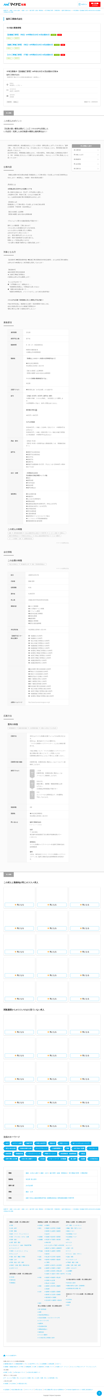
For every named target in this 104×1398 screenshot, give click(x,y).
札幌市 (47, 1225)
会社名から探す (71, 1283)
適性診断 (51, 1364)
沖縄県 (54, 1297)
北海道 (41, 1225)
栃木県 (53, 1237)
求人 (11, 1372)
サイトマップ (29, 1389)
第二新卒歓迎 (42, 1309)
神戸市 (63, 1274)
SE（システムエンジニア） (81, 1143)
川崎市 (53, 1248)
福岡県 (47, 1291)
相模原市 (59, 1248)
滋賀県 (47, 1268)
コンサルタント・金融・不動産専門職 (21, 1245)
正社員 (42, 1159)
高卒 (68, 1305)
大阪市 (53, 1274)
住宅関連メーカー (72, 1234)
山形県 (53, 1231)
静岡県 (53, 1259)
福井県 (58, 1256)
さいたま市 (49, 1245)
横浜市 (47, 1248)
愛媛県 (58, 1286)
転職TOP (6, 10)
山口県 (53, 1280)
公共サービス (14, 1268)
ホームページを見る (36, 824)
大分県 (53, 1294)
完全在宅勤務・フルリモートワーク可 (49, 1317)
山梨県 (53, 1251)
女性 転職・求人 (42, 1378)
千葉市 (55, 1245)
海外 (40, 1303)
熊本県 (47, 1294)
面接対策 (41, 1366)
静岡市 (47, 1265)
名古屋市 (59, 1265)
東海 (40, 1259)
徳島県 (47, 1286)
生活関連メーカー (72, 1237)
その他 (69, 1274)
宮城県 (58, 1228)
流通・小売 (70, 1248)
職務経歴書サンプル (21, 1364)
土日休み (69, 1299)
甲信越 (41, 1251)
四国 (40, 1286)
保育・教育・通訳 (15, 1242)
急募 (27, 1198)
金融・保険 (70, 1256)
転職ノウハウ (50, 1366)
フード (69, 1251)
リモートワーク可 (44, 1320)
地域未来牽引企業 (26, 1148)
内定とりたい (64, 1143)
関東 (67, 1148)
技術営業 (8, 1153)
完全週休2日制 (43, 1326)
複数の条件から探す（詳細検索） (76, 1285)
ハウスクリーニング (33, 1153)
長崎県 (58, 1291)
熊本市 (60, 1300)
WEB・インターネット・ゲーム (19, 1251)
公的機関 (69, 1271)
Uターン (59, 1364)
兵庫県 (47, 1271)
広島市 (53, 1283)
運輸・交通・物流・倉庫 (74, 1265)
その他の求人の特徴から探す (47, 1337)
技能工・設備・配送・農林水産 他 (20, 1265)
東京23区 (61, 1245)
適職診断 (28, 1366)
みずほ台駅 (29, 1185)
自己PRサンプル (34, 1364)
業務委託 (13, 1283)
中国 (40, 1277)
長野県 (58, 1251)
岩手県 (53, 1228)
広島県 (47, 1280)
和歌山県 (59, 1271)
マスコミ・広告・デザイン (74, 1254)
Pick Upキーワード (20, 1372)
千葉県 (53, 1239)
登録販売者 (19, 1153)
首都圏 (41, 1239)
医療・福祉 (14, 1239)
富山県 (47, 1256)
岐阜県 (47, 1259)
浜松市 (53, 1265)
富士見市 (34, 1179)
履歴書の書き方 (9, 1364)
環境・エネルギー (72, 1268)
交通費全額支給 (52, 1198)
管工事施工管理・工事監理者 (52, 10)
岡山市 (47, 1283)
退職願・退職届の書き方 (11, 1366)
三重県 (47, 1262)
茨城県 (47, 1237)
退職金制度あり (43, 1329)
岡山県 (58, 1277)
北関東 (41, 1237)
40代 (7, 1143)
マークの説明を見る (63, 543)
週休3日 (52, 1143)
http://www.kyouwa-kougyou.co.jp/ (39, 702)
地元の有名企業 (11, 1148)
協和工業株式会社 (66, 10)
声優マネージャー (50, 1153)
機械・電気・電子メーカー (74, 1228)
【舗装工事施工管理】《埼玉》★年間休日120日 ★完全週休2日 (29, 45)
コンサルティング (72, 1259)
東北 (40, 1228)
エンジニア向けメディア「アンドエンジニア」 (84, 1366)
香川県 (53, 1286)
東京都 (58, 1239)
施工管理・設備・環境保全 (36, 10)
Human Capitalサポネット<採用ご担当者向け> (80, 1389)
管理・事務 (14, 1231)
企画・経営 (14, 1228)
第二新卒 (73, 1159)
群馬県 (58, 1237)
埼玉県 (28, 1179)
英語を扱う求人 (23, 1383)
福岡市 (54, 1300)
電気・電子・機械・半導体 (18, 1256)
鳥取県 (47, 1277)
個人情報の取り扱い (17, 1389)
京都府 (53, 1268)
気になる (20, 905)
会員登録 (94, 4)
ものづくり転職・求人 (28, 1378)
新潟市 (47, 1254)
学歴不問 (71, 1198)
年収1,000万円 (41, 1143)
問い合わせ (39, 1389)
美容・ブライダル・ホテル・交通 (20, 1237)
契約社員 (13, 1280)
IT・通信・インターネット (74, 1225)
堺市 (58, 1274)
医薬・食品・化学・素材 (17, 1262)
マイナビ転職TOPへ (11, 1355)
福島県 (58, 1231)
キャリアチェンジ (41, 1148)
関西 (40, 1268)
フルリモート (93, 1148)
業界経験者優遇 (62, 1198)
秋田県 (47, 1231)
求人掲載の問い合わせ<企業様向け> (55, 1389)
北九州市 (48, 1300)
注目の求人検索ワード (29, 1159)
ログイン (84, 4)
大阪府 (58, 1268)
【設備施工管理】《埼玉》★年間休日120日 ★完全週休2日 (28, 35)
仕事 (35, 1366)
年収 (22, 1366)
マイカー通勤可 (43, 1335)
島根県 (53, 1277)
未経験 (83, 1159)
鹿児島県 (48, 1297)
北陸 (40, 1256)
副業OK (41, 1323)
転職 (6, 1372)
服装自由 (41, 1332)
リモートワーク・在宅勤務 (57, 1159)
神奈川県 (48, 1242)
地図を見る (34, 837)
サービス (69, 1242)
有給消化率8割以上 (44, 1315)
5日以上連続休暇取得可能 (37, 1198)
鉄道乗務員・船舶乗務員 (68, 1153)
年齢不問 (29, 1143)
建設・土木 (29, 1192)
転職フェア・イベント (63, 1366)
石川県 (53, 1256)
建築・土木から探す (15, 10)
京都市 (47, 1274)
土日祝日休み (94, 1159)
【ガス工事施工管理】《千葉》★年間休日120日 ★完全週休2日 (29, 55)
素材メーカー (70, 1231)
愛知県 (58, 1259)
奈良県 (53, 1271)
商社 (68, 1239)
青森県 (47, 1228)
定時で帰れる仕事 (11, 1159)
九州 (40, 1291)
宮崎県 (58, 1294)
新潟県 (47, 1251)
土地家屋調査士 (57, 1148)
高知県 (47, 1289)
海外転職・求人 (53, 1378)
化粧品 (83, 1153)
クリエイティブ (15, 1248)
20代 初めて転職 (79, 1148)
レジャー (69, 1245)
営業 (12, 1225)
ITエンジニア (14, 1254)
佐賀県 (53, 1291)
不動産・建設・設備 (72, 1262)
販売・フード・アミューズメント (20, 1234)
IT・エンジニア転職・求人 (12, 1378)
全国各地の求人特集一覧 (74, 1288)
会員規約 (7, 1389)
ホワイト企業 (17, 1143)
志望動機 (43, 1364)
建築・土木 (25, 10)
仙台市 (47, 1234)
